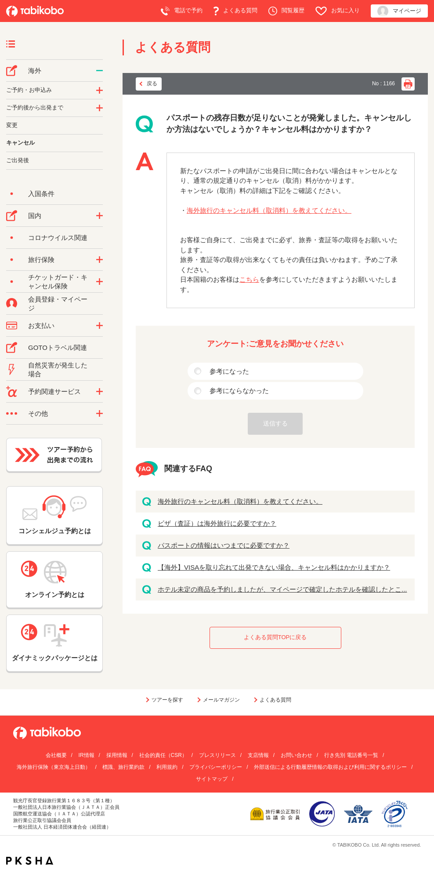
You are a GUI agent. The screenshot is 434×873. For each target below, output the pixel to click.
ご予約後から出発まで (34, 107)
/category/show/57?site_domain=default (99, 216)
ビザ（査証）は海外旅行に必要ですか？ (217, 523)
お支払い (41, 325)
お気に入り (337, 11)
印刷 (408, 84)
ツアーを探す (167, 700)
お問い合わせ (296, 755)
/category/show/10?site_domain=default (99, 260)
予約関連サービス (54, 391)
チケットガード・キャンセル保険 (57, 281)
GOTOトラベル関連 (57, 347)
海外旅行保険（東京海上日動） (53, 767)
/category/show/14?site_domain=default (99, 90)
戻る (152, 83)
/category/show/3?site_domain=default (99, 414)
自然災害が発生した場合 (57, 369)
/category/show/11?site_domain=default (99, 392)
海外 (34, 70)
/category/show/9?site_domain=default (99, 326)
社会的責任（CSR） (163, 755)
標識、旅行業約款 (123, 767)
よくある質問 (235, 11)
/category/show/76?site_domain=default (99, 71)
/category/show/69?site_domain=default (99, 282)
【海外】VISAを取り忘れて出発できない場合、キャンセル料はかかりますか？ (274, 567)
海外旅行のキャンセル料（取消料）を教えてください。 (269, 210)
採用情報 (116, 755)
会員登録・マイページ (57, 303)
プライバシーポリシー (215, 767)
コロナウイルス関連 (57, 237)
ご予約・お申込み (29, 90)
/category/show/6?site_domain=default (99, 108)
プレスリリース (217, 755)
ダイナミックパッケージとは (55, 643)
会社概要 (56, 755)
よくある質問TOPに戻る (275, 637)
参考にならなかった (239, 390)
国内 (34, 215)
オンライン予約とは (54, 579)
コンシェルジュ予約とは (54, 515)
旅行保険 (41, 259)
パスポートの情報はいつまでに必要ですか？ (223, 545)
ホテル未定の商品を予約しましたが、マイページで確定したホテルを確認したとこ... (282, 589)
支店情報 (258, 755)
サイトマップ (212, 779)
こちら (249, 279)
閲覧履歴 (286, 11)
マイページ (399, 11)
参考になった (229, 371)
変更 (12, 125)
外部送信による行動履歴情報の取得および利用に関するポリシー (330, 767)
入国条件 (41, 193)
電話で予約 (182, 11)
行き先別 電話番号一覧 (351, 755)
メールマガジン (221, 700)
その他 (38, 413)
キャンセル (20, 142)
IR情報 (86, 755)
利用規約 (166, 767)
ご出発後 (17, 160)
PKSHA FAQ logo (29, 860)
